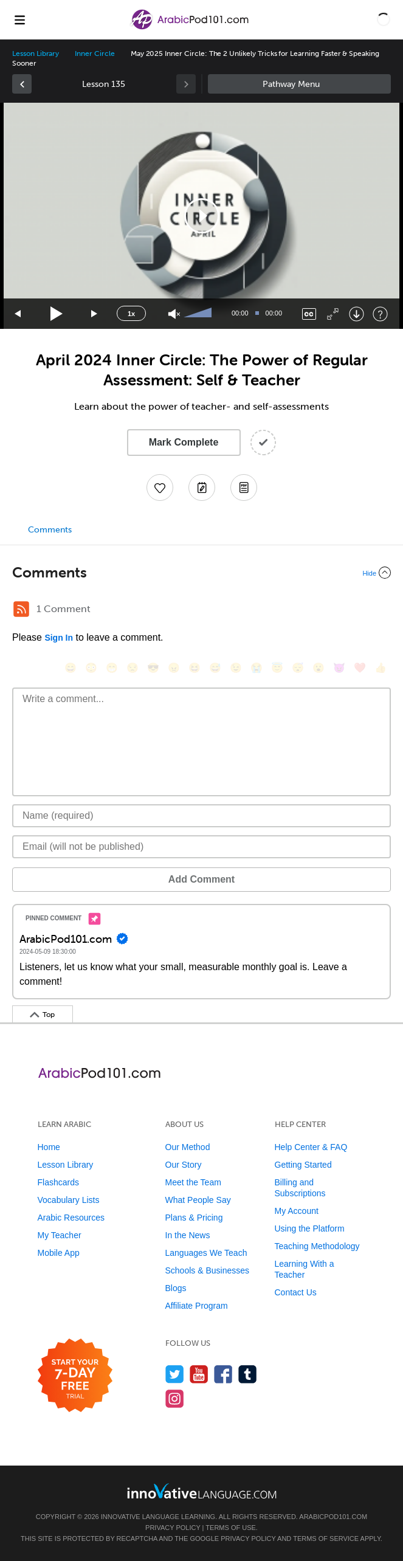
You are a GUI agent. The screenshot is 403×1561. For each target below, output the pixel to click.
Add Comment (201, 879)
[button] (383, 19)
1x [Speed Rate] (131, 313)
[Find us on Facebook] (223, 1374)
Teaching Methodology (317, 1246)
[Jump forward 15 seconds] (94, 314)
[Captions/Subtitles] (309, 314)
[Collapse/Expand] (201, 572)
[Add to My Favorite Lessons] (159, 487)
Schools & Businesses (207, 1270)
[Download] (356, 314)
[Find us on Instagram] (174, 1398)
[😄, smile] (70, 667)
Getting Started (303, 1165)
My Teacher (59, 1235)
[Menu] (19, 19)
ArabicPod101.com (333, 1516)
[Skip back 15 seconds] (18, 314)
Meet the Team (193, 1182)
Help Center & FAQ (311, 1147)
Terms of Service (326, 1538)
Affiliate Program (196, 1306)
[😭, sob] (256, 667)
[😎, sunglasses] (153, 667)
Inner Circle (94, 53)
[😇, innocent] (277, 667)
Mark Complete (184, 442)
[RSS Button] (21, 609)
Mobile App (59, 1253)
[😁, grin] (112, 667)
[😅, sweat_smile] (215, 667)
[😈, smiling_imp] (339, 667)
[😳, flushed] (91, 667)
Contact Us (296, 1292)
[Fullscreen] (332, 314)
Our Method (187, 1147)
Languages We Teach (206, 1253)
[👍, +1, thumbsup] (380, 667)
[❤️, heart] (360, 667)
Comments (50, 530)
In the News (187, 1235)
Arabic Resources (71, 1217)
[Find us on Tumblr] (247, 1374)
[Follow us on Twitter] (174, 1374)
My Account (297, 1211)
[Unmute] (174, 314)
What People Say (198, 1200)
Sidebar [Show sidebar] (299, 84)
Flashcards (58, 1182)
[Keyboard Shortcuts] (380, 314)
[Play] (56, 314)
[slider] (199, 313)
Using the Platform (310, 1228)
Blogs (176, 1288)
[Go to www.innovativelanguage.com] (202, 1491)
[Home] (190, 28)
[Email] (201, 846)
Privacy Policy (172, 1527)
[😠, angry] (174, 667)
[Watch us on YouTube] (199, 1374)
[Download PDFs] (243, 487)
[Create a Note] (201, 487)
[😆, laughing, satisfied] (194, 667)
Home (49, 1147)
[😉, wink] (236, 667)
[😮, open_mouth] (318, 667)
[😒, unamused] (132, 667)
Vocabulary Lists (69, 1200)
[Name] (201, 815)
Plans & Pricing (194, 1217)
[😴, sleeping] (298, 667)
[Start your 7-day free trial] (75, 1376)
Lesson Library (35, 53)
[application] (201, 216)
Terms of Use (230, 1527)
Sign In (58, 638)
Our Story (183, 1165)
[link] (22, 84)
